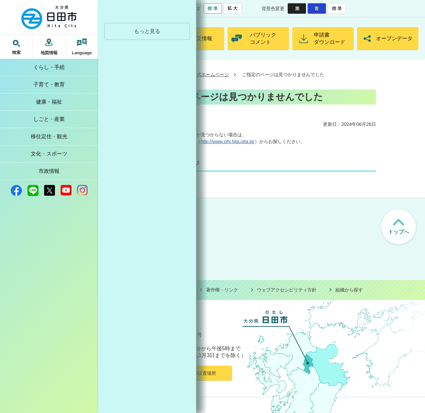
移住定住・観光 (49, 136)
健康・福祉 (49, 102)
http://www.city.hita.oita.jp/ (228, 141)
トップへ (398, 232)
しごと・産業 (49, 119)
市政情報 (49, 171)
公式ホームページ (210, 74)
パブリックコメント (263, 38)
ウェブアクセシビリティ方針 (286, 289)
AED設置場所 (202, 373)
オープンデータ (394, 38)
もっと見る (147, 31)
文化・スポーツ (49, 154)
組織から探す (349, 289)
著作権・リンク (222, 289)
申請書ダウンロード (329, 38)
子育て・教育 (49, 84)
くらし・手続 (49, 67)
